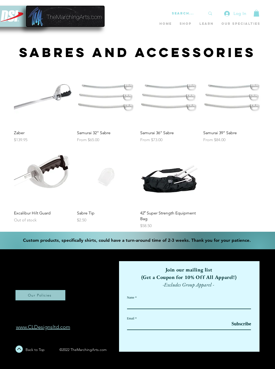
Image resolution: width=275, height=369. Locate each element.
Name (131, 297)
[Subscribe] (238, 324)
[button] (256, 13)
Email (131, 318)
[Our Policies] (40, 295)
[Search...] (185, 13)
